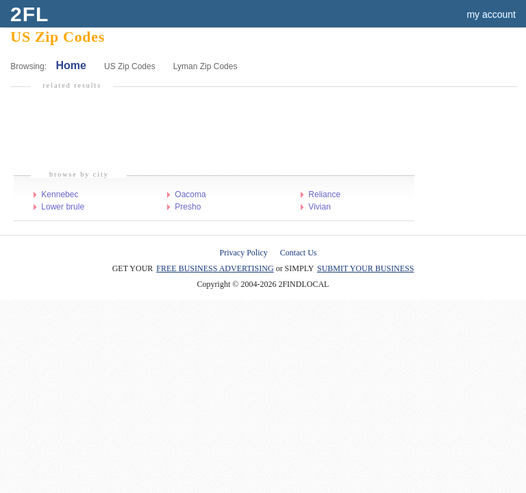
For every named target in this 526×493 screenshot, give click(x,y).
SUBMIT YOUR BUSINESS (365, 268)
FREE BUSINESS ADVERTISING (214, 268)
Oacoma (190, 194)
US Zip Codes (129, 66)
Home (70, 65)
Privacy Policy (244, 252)
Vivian (319, 207)
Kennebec (59, 194)
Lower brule (62, 207)
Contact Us (298, 252)
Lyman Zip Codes (205, 66)
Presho (188, 207)
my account (491, 14)
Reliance (324, 194)
